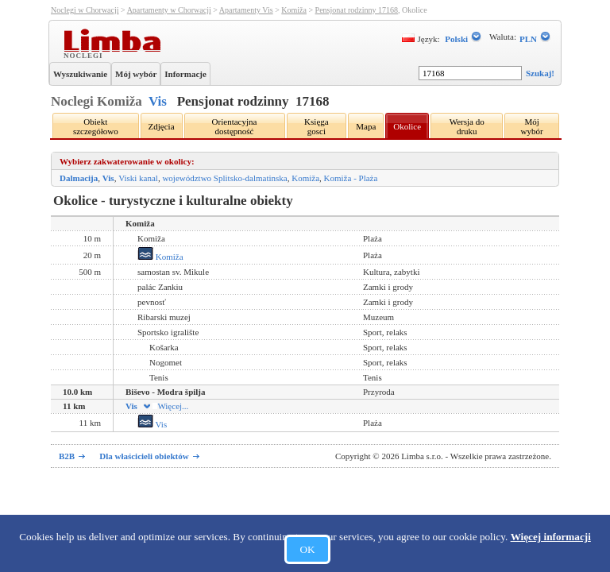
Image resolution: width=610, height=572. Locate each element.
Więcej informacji (551, 537)
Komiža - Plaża (351, 178)
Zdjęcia (162, 126)
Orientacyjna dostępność (234, 126)
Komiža (294, 10)
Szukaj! (540, 73)
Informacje (185, 74)
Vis (158, 101)
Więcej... (164, 406)
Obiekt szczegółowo (95, 126)
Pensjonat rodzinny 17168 (356, 10)
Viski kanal (138, 178)
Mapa (366, 126)
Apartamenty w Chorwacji (169, 10)
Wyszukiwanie (80, 74)
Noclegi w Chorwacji (85, 10)
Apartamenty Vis (246, 10)
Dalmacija (79, 178)
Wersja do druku (467, 126)
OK (307, 549)
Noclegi (85, 55)
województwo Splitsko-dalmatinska (224, 178)
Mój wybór (135, 74)
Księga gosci (316, 126)
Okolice (407, 126)
